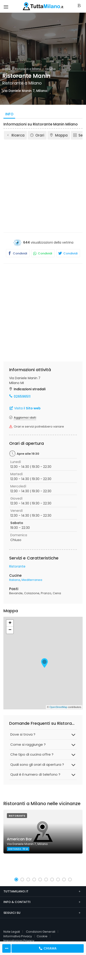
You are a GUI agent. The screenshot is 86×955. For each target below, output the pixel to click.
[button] (16, 879)
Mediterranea (32, 580)
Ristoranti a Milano (28, 69)
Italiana (14, 580)
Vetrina (50, 69)
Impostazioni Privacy (18, 940)
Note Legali (11, 931)
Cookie (42, 936)
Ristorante (17, 566)
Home (6, 69)
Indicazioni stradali (29, 389)
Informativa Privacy (17, 936)
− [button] (9, 630)
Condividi (16, 253)
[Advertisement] (43, 186)
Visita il (25, 408)
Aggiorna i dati (25, 417)
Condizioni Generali (40, 931)
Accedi (80, 6)
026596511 (22, 396)
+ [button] (9, 623)
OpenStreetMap (58, 707)
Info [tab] (9, 114)
